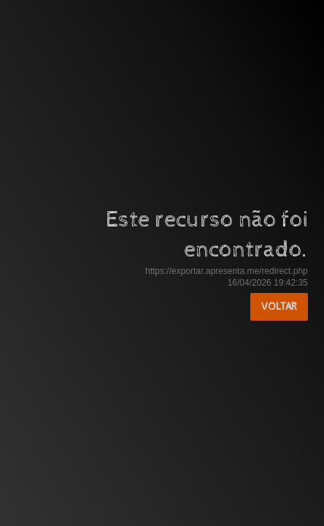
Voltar (279, 307)
